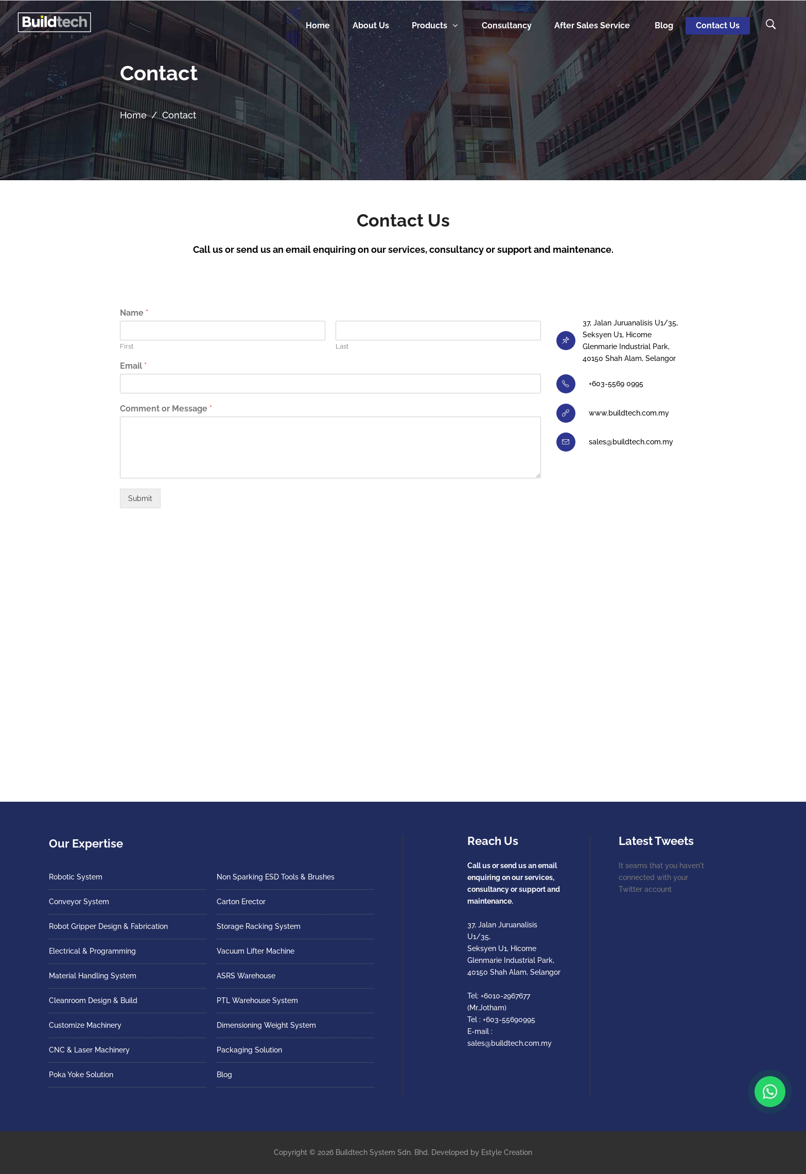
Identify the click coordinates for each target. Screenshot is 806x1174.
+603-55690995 (509, 1019)
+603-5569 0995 (616, 383)
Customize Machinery (85, 1025)
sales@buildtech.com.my (631, 442)
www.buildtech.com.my (629, 413)
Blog (224, 1075)
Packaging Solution (249, 1050)
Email (133, 366)
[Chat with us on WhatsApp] (770, 1091)
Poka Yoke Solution (81, 1075)
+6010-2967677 (505, 996)
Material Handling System (92, 976)
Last (342, 346)
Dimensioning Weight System (266, 1025)
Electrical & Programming (92, 951)
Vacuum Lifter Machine (255, 951)
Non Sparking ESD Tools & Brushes (276, 877)
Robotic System (75, 877)
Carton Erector (241, 901)
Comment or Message (166, 408)
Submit (140, 498)
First (126, 346)
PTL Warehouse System (257, 1000)
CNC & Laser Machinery (89, 1050)
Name (134, 313)
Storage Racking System (259, 926)
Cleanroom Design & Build (93, 1000)
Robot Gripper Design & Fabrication (108, 926)
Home (133, 115)
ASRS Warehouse (246, 976)
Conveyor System (79, 901)
